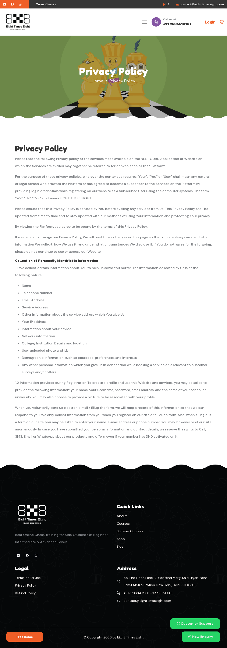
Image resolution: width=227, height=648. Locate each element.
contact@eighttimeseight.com (202, 4)
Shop (121, 539)
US (167, 4)
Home (97, 81)
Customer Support (195, 623)
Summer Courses (130, 531)
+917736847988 (136, 593)
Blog (120, 546)
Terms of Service (28, 578)
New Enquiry (200, 636)
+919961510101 (161, 593)
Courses (123, 523)
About (122, 516)
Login (210, 22)
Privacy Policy (25, 585)
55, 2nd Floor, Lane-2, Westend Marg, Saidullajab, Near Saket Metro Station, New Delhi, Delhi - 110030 (165, 581)
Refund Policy (25, 593)
